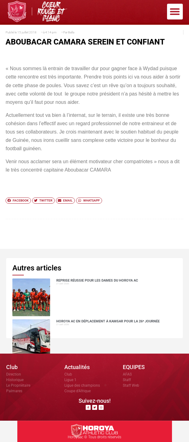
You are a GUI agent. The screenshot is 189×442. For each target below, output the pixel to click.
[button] (175, 11)
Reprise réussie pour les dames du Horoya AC (97, 280)
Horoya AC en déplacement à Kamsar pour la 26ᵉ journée (108, 321)
